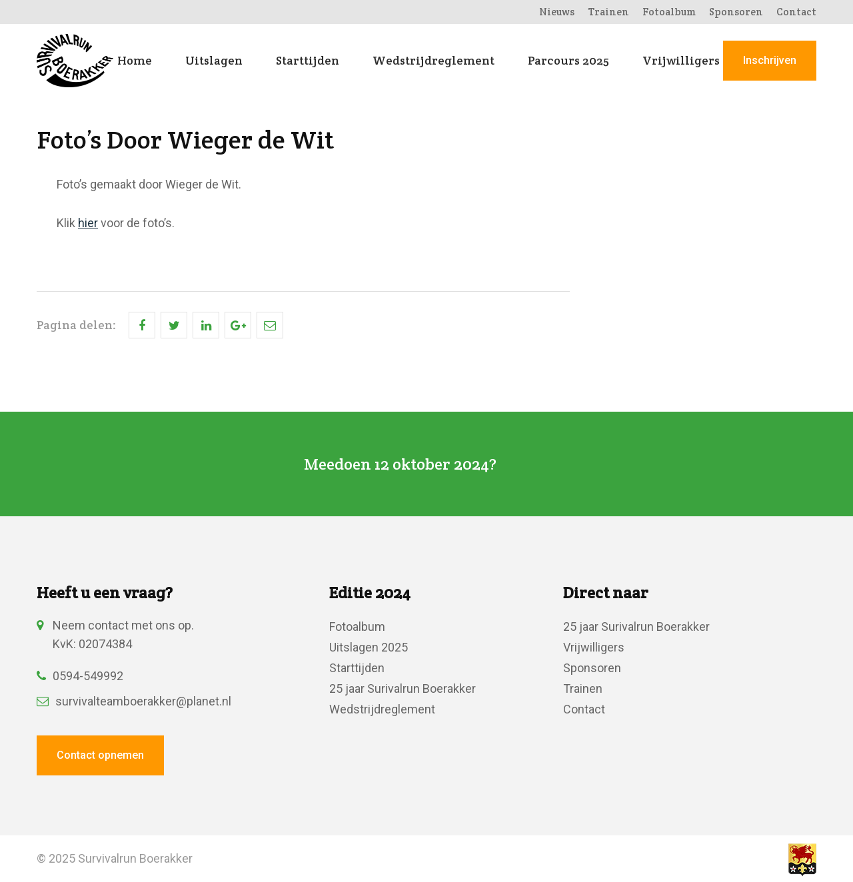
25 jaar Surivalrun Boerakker (402, 688)
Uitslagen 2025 (368, 647)
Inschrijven (769, 60)
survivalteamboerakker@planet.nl (134, 701)
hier (88, 223)
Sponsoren (736, 11)
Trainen (608, 11)
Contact (796, 11)
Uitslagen (214, 61)
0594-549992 (80, 676)
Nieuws (556, 11)
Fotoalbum (669, 11)
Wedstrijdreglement (433, 61)
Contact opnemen (100, 755)
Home (134, 61)
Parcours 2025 (568, 61)
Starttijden (307, 61)
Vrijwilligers (681, 61)
